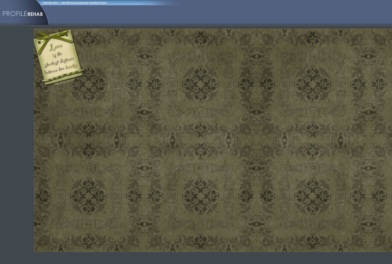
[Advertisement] (83, 33)
